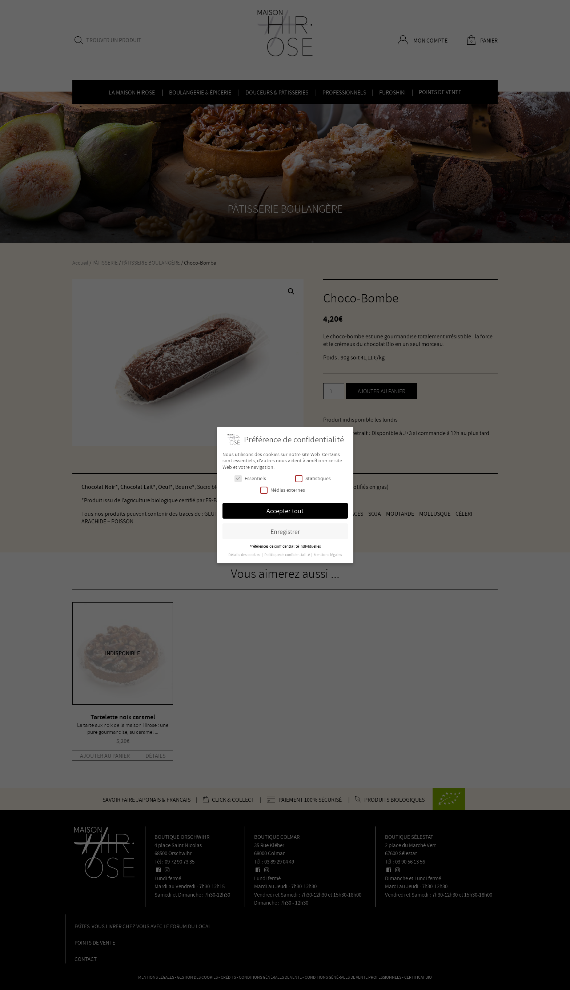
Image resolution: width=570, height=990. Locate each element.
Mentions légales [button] (328, 554)
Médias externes (282, 490)
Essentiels (250, 478)
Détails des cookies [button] (244, 554)
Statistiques (313, 478)
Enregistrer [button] (285, 531)
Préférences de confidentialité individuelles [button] (285, 546)
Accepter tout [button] (285, 511)
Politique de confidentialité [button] (287, 554)
